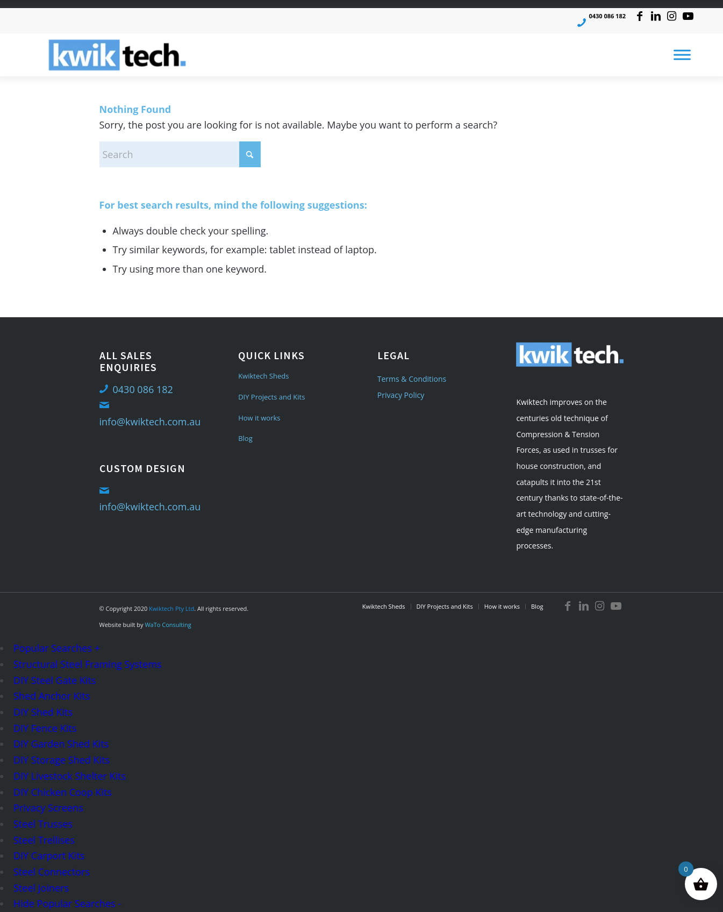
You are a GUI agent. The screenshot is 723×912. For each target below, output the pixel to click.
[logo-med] (117, 54)
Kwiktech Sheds (263, 376)
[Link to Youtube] (688, 16)
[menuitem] (384, 606)
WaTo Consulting (168, 625)
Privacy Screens (48, 807)
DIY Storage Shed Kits (61, 759)
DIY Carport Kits (48, 855)
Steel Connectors (51, 871)
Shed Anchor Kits (51, 695)
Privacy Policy (400, 395)
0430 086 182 (607, 16)
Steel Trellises (44, 839)
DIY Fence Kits (44, 728)
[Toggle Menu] (682, 55)
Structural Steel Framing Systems (87, 664)
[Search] (180, 154)
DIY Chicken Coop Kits (62, 792)
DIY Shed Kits (43, 712)
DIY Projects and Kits (271, 397)
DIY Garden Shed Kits (61, 743)
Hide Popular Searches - (67, 903)
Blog (245, 438)
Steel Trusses (43, 823)
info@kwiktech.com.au (150, 421)
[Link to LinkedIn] (655, 16)
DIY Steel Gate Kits (54, 680)
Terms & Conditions (412, 379)
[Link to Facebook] (639, 16)
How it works (259, 418)
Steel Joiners (41, 887)
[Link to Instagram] (671, 16)
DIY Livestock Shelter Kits (69, 776)
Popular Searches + (56, 648)
